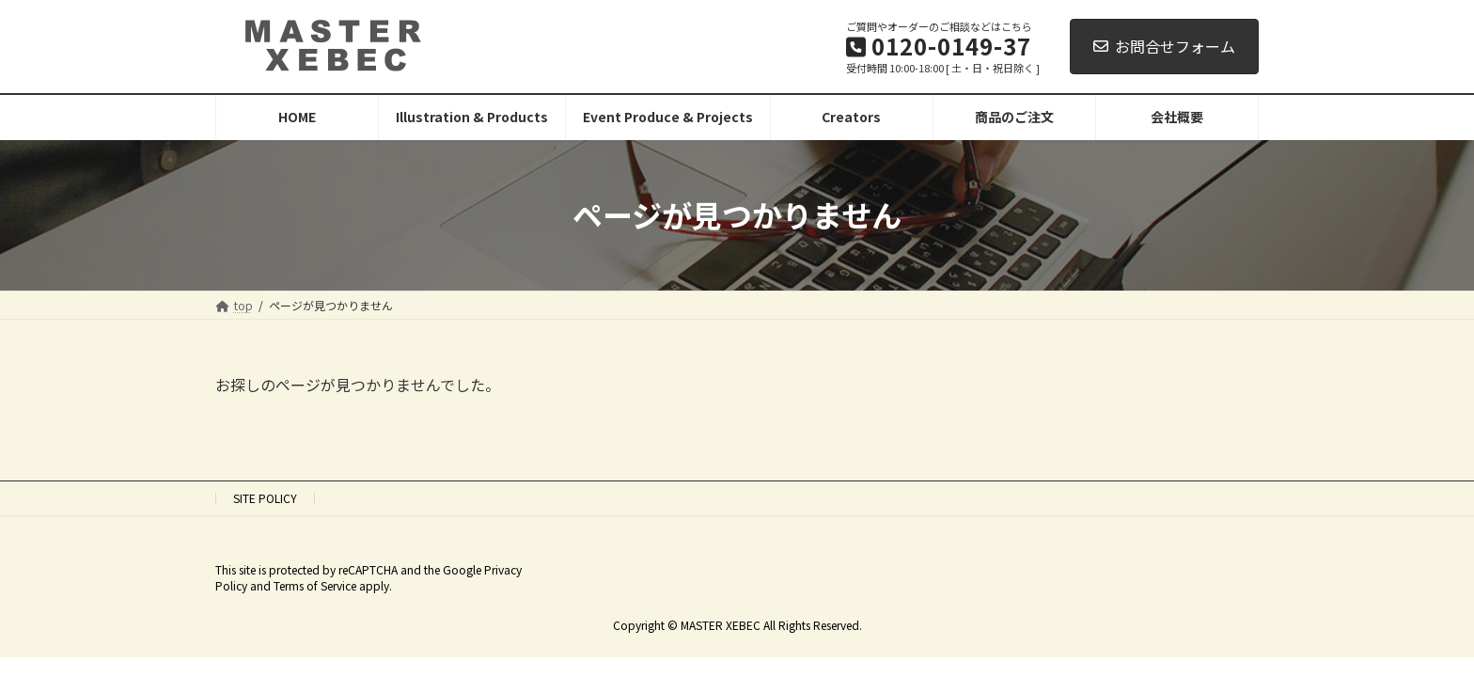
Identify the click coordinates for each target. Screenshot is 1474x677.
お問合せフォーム (1164, 46)
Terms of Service (315, 585)
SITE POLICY (265, 498)
